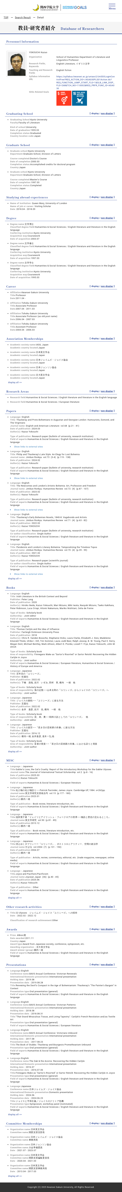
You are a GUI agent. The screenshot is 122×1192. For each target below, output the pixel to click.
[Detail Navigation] (112, 7)
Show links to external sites (26, 446)
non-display (107, 113)
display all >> (15, 382)
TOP (6, 17)
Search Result (23, 17)
